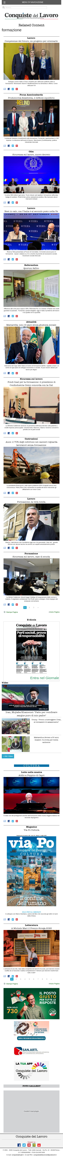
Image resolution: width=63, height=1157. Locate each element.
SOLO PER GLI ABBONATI (31, 912)
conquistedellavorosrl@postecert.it (44, 1155)
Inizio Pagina (54, 612)
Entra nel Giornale (44, 678)
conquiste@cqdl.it (17, 1155)
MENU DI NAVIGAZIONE (32, 2)
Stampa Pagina (11, 612)
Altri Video (8, 756)
